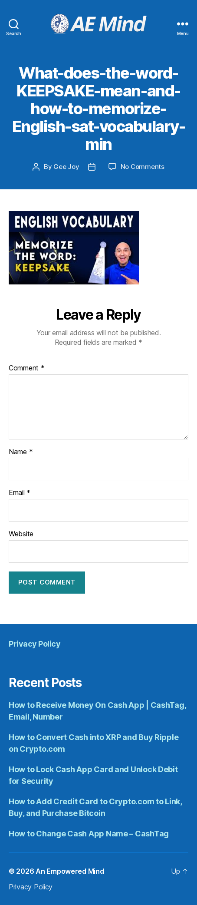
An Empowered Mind (70, 871)
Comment (27, 368)
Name (21, 452)
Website (21, 534)
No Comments (142, 166)
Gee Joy (66, 166)
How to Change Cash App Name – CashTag (89, 833)
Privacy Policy (34, 643)
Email (19, 493)
